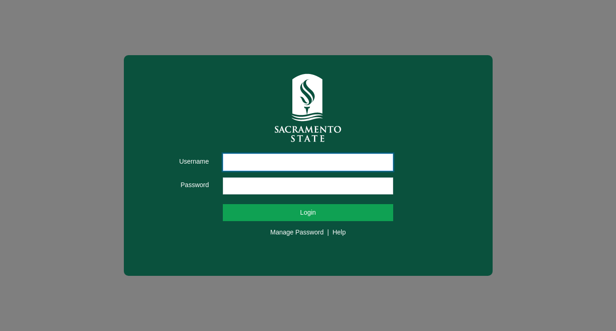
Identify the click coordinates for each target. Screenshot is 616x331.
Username (194, 161)
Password (194, 184)
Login (308, 212)
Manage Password (297, 232)
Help (339, 232)
